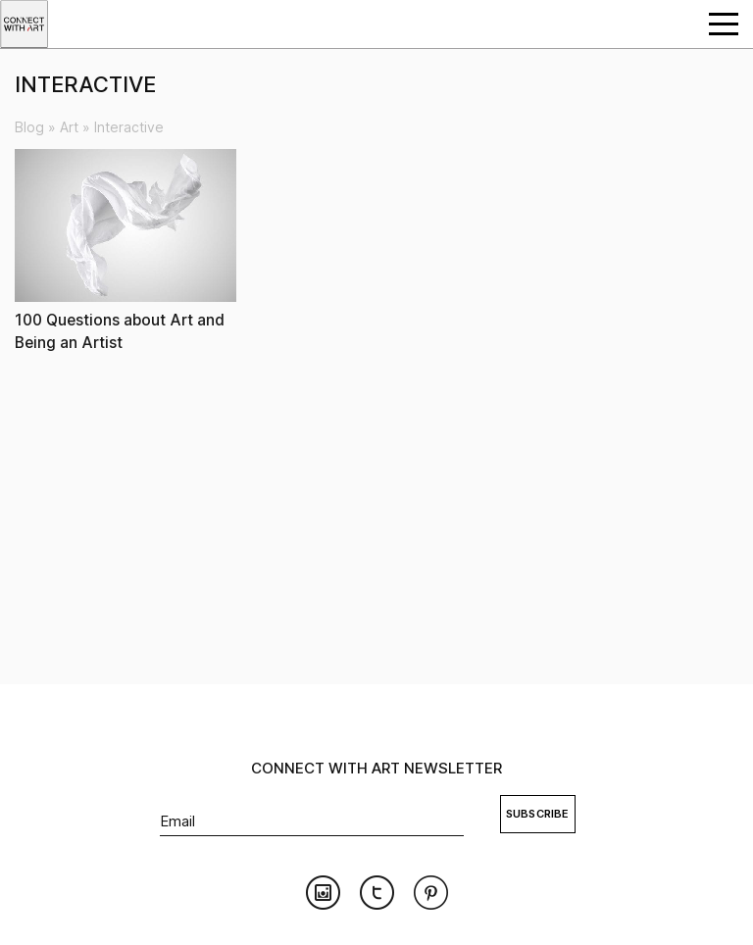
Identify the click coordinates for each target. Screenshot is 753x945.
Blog (29, 127)
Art (69, 127)
